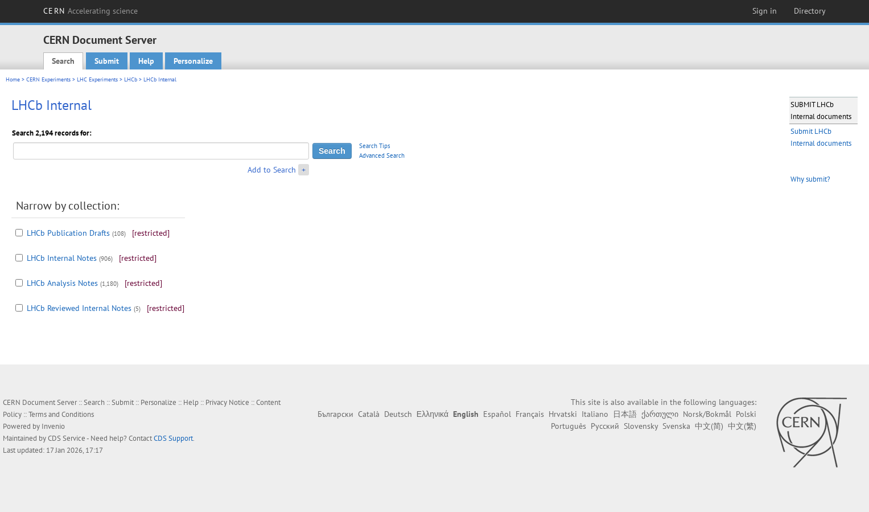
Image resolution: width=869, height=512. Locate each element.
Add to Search (272, 170)
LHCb (130, 79)
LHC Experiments (97, 79)
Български (335, 414)
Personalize (193, 61)
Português (568, 426)
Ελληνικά (432, 414)
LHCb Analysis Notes (62, 283)
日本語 (625, 414)
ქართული (659, 414)
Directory (810, 11)
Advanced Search (382, 155)
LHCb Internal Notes (62, 258)
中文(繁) (742, 426)
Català (369, 414)
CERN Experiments (48, 79)
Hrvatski (563, 414)
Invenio (53, 426)
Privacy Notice (227, 402)
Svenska (676, 426)
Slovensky (641, 426)
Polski (746, 414)
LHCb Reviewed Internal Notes (79, 308)
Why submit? (810, 179)
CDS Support (173, 438)
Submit (106, 61)
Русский (605, 426)
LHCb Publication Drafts (68, 233)
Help (146, 61)
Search (63, 61)
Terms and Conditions (61, 414)
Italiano (595, 414)
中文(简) (709, 426)
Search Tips (374, 146)
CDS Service (66, 438)
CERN (90, 11)
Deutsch (398, 414)
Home (13, 79)
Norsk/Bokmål (707, 414)
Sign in (764, 11)
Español (497, 414)
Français (530, 414)
